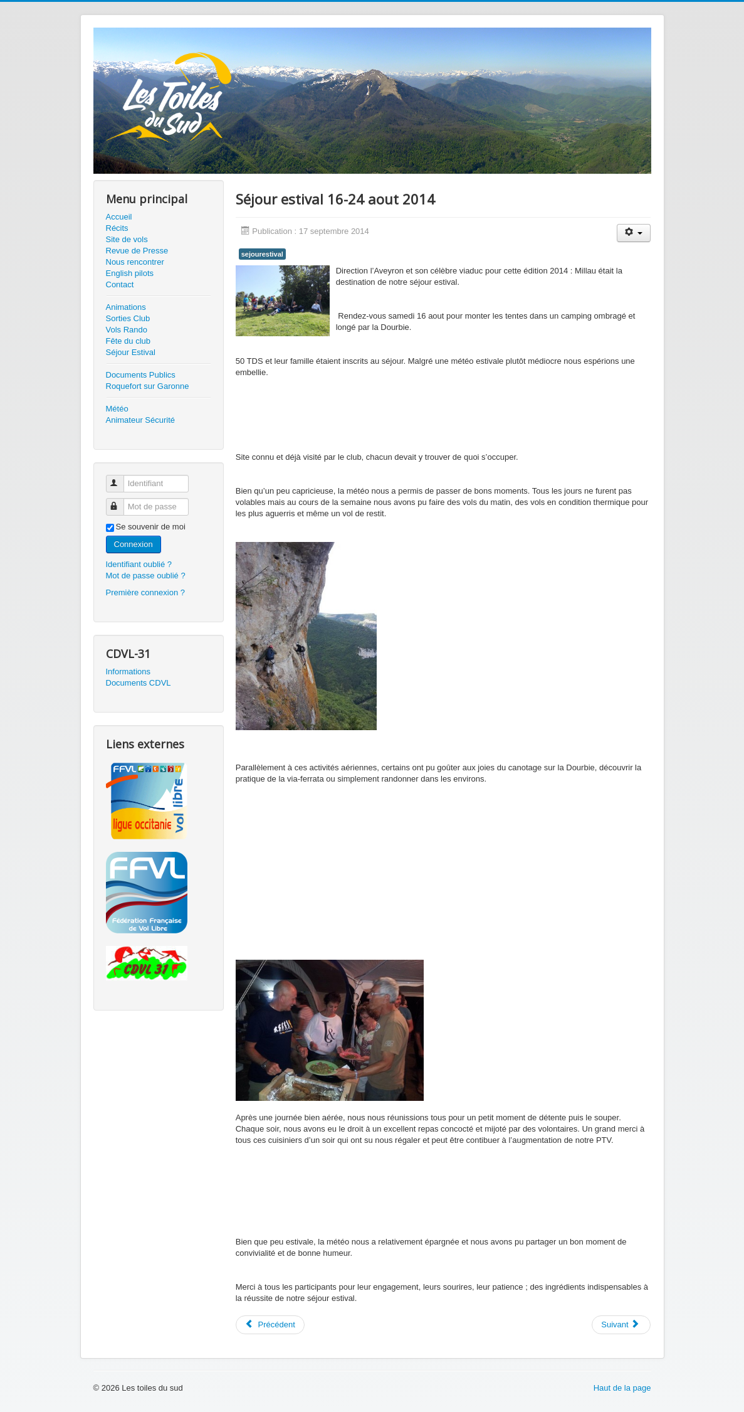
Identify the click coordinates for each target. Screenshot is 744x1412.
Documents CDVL (138, 682)
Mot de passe (120, 501)
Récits (117, 228)
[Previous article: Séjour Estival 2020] (270, 1324)
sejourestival (262, 254)
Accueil (119, 216)
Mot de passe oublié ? (146, 575)
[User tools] (634, 233)
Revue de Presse (137, 250)
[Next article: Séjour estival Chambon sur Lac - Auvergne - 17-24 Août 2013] (621, 1324)
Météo (117, 408)
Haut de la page (622, 1388)
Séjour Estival (130, 352)
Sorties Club (128, 318)
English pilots (130, 273)
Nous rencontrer (135, 262)
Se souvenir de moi (151, 526)
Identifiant (120, 478)
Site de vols (127, 239)
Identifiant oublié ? (139, 564)
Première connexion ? (145, 592)
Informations (128, 671)
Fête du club (128, 341)
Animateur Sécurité (141, 420)
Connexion (133, 544)
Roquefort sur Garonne (147, 386)
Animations (126, 307)
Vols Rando (127, 329)
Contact (120, 284)
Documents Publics (141, 375)
